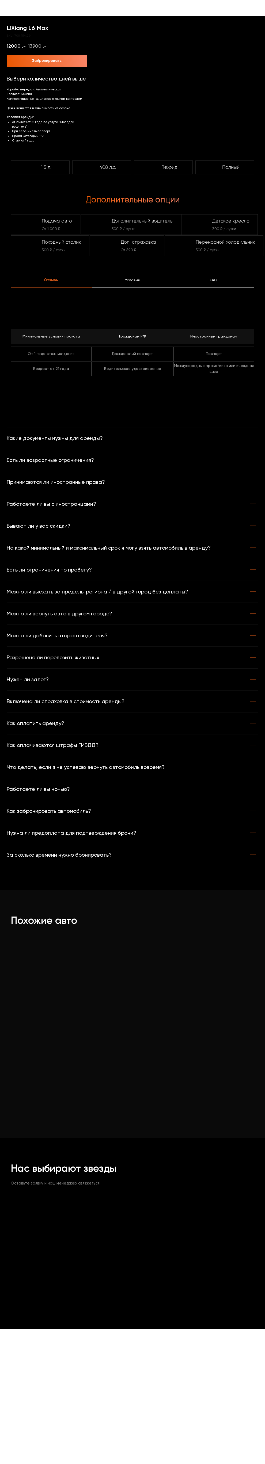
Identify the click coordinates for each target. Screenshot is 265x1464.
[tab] (51, 283)
